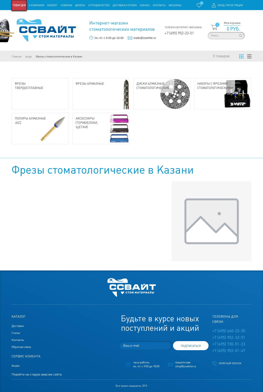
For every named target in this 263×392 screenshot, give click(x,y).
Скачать (145, 5)
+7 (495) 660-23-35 (228, 330)
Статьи (45, 16)
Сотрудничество (99, 5)
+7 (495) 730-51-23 (228, 344)
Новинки (66, 5)
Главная (17, 56)
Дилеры (80, 5)
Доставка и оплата (125, 5)
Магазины (175, 5)
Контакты (159, 5)
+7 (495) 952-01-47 (228, 350)
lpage (28, 56)
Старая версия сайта (25, 16)
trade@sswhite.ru (145, 38)
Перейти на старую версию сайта (37, 374)
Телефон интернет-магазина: (183, 27)
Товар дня (19, 5)
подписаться (191, 346)
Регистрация (234, 5)
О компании (36, 5)
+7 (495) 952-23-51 (179, 33)
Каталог (52, 5)
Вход (221, 5)
